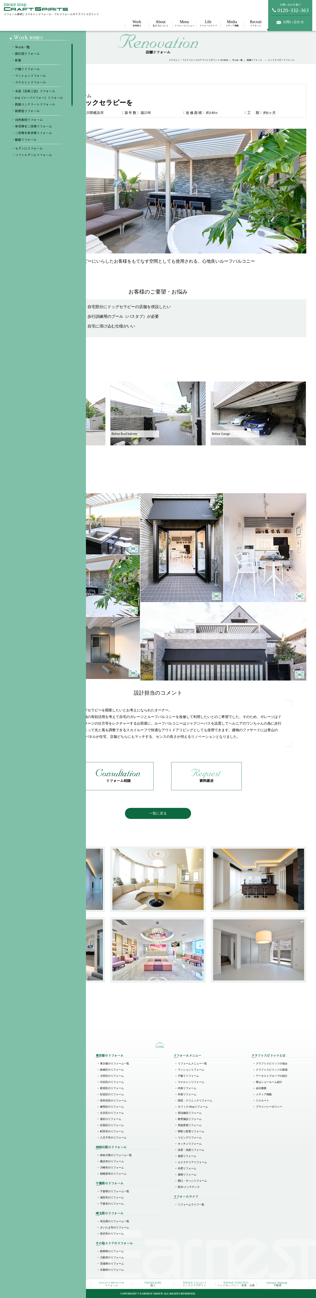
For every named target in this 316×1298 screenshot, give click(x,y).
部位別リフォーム (32, 1069)
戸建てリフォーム (32, 1093)
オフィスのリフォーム (35, 1227)
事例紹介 (137, 23)
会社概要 (261, 1088)
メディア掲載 (232, 23)
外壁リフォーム (187, 1168)
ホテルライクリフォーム (36, 1173)
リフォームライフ (208, 23)
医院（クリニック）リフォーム (40, 1203)
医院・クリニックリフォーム (195, 1100)
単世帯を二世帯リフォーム (38, 1142)
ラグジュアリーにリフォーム (39, 1179)
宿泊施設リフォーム (190, 1112)
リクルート (256, 23)
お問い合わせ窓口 (290, 8)
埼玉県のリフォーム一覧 (114, 1221)
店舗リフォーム (255, 60)
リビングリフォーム (190, 1137)
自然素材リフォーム (34, 1136)
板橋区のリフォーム (112, 1069)
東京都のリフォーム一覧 (114, 1063)
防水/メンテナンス (189, 1186)
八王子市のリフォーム (113, 1137)
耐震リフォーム (31, 1155)
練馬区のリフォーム (112, 1106)
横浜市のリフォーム (112, 1161)
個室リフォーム (187, 1156)
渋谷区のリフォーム (112, 1082)
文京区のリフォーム (112, 1112)
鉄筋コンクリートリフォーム (39, 1124)
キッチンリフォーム (190, 1143)
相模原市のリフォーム (113, 1173)
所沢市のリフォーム (112, 1233)
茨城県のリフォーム (112, 1263)
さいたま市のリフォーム (114, 1227)
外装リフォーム (187, 1094)
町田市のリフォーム (112, 1131)
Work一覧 (237, 60)
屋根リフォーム (187, 1174)
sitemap (159, 1045)
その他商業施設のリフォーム (39, 1233)
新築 (24, 1075)
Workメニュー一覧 (33, 1063)
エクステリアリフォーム (192, 1162)
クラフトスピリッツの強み (272, 1063)
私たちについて (161, 23)
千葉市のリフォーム (112, 1203)
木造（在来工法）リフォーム (39, 1112)
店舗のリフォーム (32, 1221)
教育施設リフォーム (190, 1119)
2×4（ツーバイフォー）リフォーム (42, 1118)
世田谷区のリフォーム (113, 1100)
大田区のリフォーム (112, 1075)
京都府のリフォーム (112, 1269)
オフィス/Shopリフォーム (193, 1106)
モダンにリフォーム (34, 1161)
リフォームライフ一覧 (191, 1204)
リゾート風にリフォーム (36, 1186)
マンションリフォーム (35, 1099)
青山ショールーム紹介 (269, 1082)
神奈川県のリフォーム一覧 (116, 1155)
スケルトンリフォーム (35, 1105)
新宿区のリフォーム (112, 1088)
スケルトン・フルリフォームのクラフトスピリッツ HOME (198, 60)
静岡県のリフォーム (112, 1251)
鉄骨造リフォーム (32, 1130)
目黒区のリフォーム (112, 1125)
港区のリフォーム (110, 1119)
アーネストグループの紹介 (272, 1075)
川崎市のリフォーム (112, 1167)
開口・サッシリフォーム (192, 1180)
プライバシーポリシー (269, 1106)
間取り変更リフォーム (191, 1131)
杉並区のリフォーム (112, 1094)
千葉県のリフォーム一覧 (114, 1191)
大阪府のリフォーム (112, 1257)
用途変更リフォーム (190, 1125)
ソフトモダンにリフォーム (38, 1167)
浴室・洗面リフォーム (191, 1149)
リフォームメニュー (184, 23)
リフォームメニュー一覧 (192, 1063)
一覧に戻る (158, 813)
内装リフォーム (187, 1088)
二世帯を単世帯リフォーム (38, 1149)
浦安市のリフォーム (112, 1197)
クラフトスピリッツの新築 (272, 1069)
